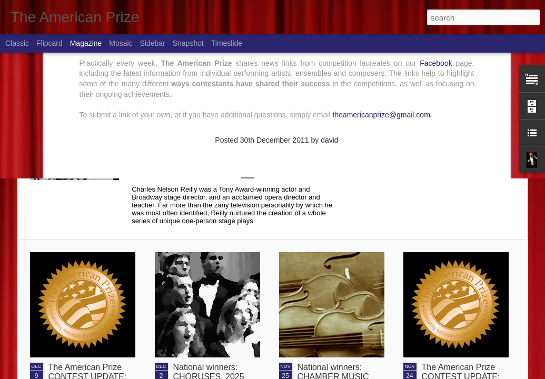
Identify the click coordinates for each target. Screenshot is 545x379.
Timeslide (226, 43)
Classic (17, 43)
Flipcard (49, 43)
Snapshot (188, 43)
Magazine (86, 43)
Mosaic (120, 43)
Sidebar (152, 43)
